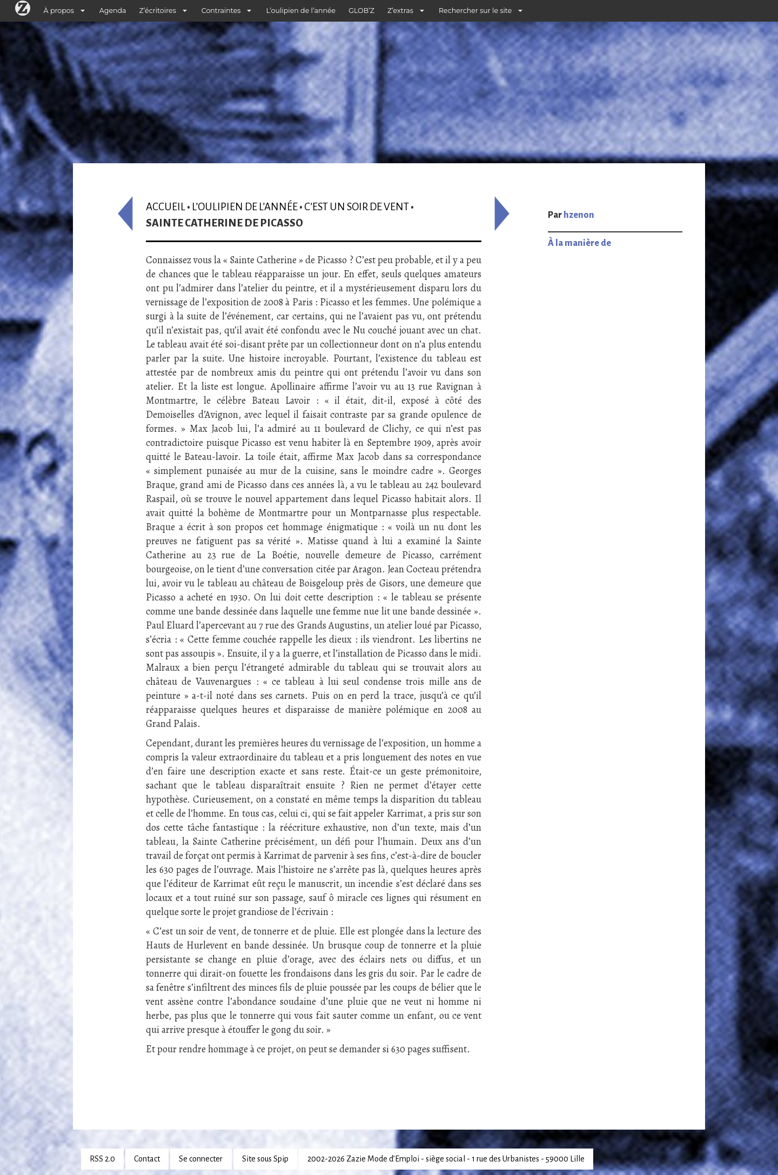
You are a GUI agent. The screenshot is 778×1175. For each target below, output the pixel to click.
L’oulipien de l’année (301, 10)
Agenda (112, 10)
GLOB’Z (361, 10)
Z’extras (400, 10)
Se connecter (201, 1158)
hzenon (579, 215)
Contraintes (221, 10)
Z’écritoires (157, 10)
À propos (59, 10)
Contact (147, 1158)
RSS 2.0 (102, 1158)
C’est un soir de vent (356, 206)
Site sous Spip (265, 1158)
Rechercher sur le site (475, 10)
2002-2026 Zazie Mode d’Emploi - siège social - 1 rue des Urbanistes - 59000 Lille (446, 1158)
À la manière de (579, 243)
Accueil (165, 206)
